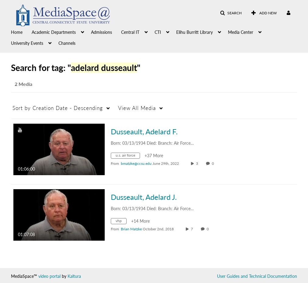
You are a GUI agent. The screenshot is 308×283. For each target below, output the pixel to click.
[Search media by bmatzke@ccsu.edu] (136, 163)
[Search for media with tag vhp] (121, 222)
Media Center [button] (240, 32)
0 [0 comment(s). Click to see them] (214, 163)
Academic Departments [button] (54, 32)
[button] (231, 13)
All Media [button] (137, 108)
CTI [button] (158, 32)
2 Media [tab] (23, 84)
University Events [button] (27, 43)
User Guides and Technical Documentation (257, 276)
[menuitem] (21, 31)
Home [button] (17, 32)
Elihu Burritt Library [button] (194, 32)
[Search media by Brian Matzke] (131, 229)
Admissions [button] (101, 32)
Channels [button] (66, 43)
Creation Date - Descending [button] (57, 108)
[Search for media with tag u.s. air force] (128, 156)
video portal (49, 276)
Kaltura (74, 276)
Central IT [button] (130, 32)
